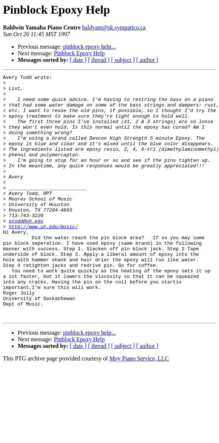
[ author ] (147, 60)
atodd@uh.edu (26, 250)
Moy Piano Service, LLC (139, 407)
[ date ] (78, 60)
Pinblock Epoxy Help (79, 53)
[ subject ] (123, 60)
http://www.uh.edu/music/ (43, 257)
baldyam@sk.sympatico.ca (114, 27)
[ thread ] (99, 60)
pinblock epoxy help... (89, 46)
